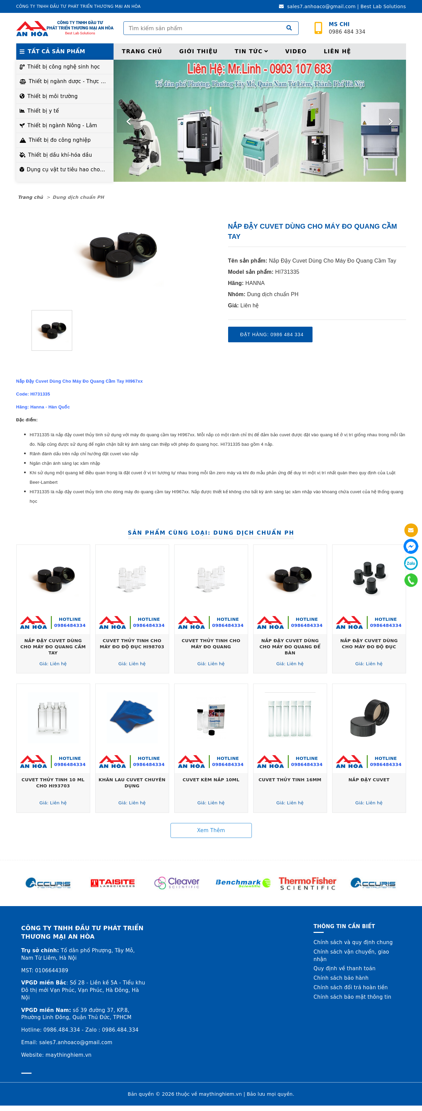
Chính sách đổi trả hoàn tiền (351, 987)
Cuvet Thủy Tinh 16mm (290, 779)
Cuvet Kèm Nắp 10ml (211, 779)
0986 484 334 (347, 28)
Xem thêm (211, 830)
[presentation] (129, 121)
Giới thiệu (198, 51)
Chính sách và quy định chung (353, 942)
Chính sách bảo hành (341, 978)
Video (296, 51)
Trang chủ (142, 51)
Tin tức (251, 51)
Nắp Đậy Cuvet (368, 779)
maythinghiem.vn (220, 1094)
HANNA (255, 283)
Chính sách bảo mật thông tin (352, 997)
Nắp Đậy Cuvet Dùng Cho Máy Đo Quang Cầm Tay (332, 261)
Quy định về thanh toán (345, 968)
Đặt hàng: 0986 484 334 (272, 334)
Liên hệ (337, 51)
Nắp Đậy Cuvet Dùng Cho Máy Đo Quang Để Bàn (289, 646)
